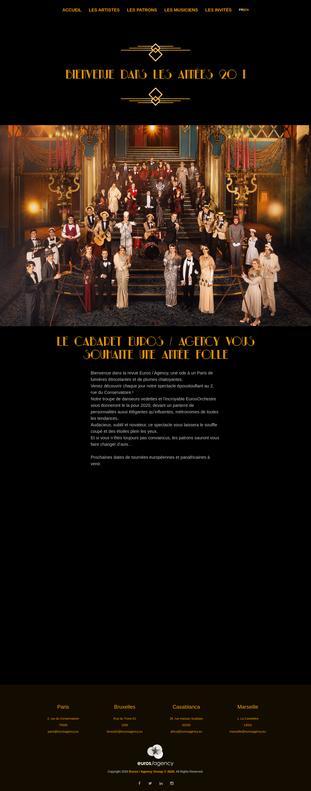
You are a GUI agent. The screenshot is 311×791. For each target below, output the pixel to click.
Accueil (71, 10)
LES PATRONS (142, 10)
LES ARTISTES (104, 10)
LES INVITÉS (218, 10)
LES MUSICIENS (181, 10)
